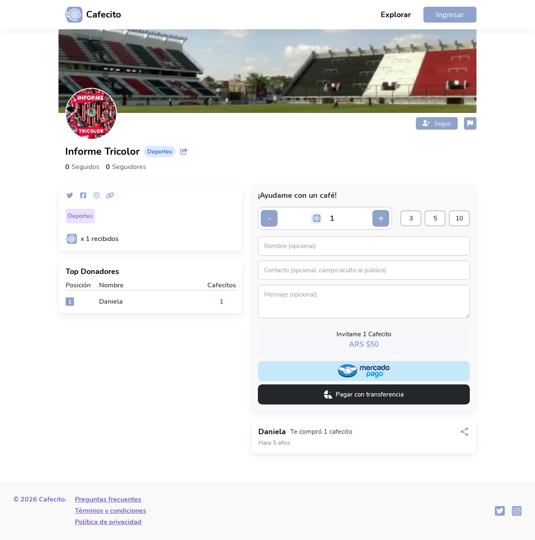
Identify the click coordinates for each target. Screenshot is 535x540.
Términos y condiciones (110, 510)
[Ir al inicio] (90, 15)
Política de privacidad (108, 522)
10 (459, 218)
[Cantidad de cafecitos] (332, 218)
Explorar (396, 15)
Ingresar (450, 15)
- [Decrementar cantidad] (269, 218)
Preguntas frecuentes (108, 499)
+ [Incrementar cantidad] (381, 218)
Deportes (80, 216)
